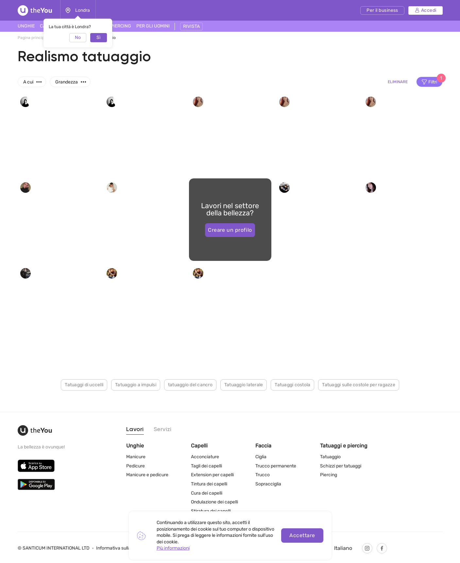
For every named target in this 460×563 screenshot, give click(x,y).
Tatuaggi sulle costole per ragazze (358, 385)
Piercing (328, 475)
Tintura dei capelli (209, 484)
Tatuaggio (330, 457)
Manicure (135, 457)
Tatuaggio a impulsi (135, 385)
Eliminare (398, 82)
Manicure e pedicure (147, 475)
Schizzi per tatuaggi (340, 466)
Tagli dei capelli (206, 466)
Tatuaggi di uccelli (84, 385)
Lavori (135, 429)
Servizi (163, 429)
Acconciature (205, 457)
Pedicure (135, 466)
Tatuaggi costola (292, 385)
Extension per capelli (212, 475)
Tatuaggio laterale (243, 385)
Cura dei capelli (206, 493)
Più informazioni (173, 548)
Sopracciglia (268, 484)
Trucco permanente (275, 466)
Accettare (302, 535)
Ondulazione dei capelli (214, 502)
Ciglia (260, 457)
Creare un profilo (230, 230)
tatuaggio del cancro (190, 385)
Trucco (262, 475)
